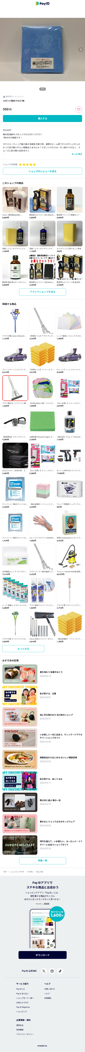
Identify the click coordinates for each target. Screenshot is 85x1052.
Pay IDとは (20, 989)
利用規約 (47, 998)
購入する (42, 118)
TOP (5, 872)
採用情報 (19, 1030)
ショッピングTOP (17, 872)
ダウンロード (43, 955)
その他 (30, 872)
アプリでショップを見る (42, 292)
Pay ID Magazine (23, 1007)
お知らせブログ (22, 1003)
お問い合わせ (49, 989)
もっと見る (77, 154)
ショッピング (21, 1012)
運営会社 (19, 1025)
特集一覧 (42, 860)
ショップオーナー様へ (25, 998)
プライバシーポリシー (25, 1034)
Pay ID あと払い (22, 994)
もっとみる (23, 648)
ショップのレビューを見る (43, 171)
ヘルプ (47, 994)
